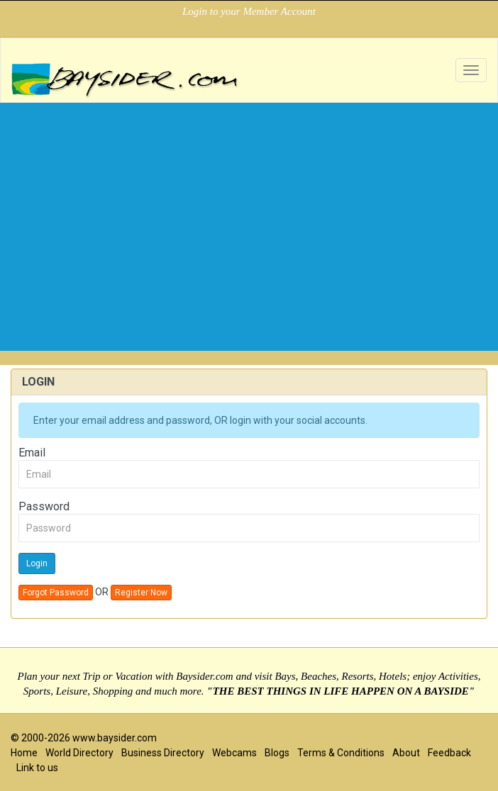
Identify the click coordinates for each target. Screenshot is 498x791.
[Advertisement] (249, 251)
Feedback (449, 752)
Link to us (37, 767)
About (406, 752)
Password (44, 506)
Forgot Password (56, 593)
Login (37, 563)
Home (24, 752)
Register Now (141, 593)
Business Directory (162, 752)
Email (31, 452)
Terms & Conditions (340, 752)
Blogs (277, 752)
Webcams (234, 752)
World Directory (79, 752)
